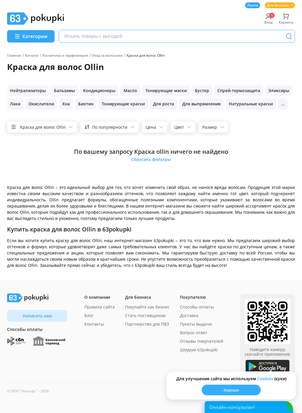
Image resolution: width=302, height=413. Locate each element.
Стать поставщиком (145, 315)
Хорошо (231, 390)
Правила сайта (99, 307)
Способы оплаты (197, 307)
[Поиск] (289, 36)
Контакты (94, 324)
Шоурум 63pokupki (199, 349)
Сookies (265, 378)
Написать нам (37, 316)
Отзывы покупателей (201, 341)
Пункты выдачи (196, 324)
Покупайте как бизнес (147, 307)
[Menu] (31, 36)
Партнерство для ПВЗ (147, 324)
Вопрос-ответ (193, 332)
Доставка (189, 315)
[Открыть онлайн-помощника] (249, 407)
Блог (88, 315)
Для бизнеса (280, 5)
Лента (252, 5)
